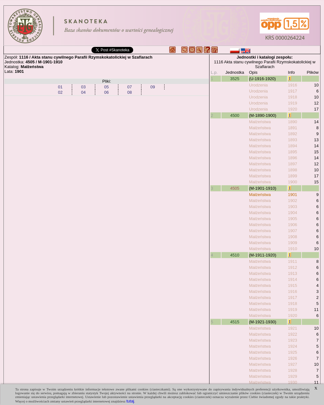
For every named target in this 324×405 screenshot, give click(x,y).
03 (83, 87)
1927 (292, 364)
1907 (292, 230)
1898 (292, 170)
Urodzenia (258, 85)
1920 (292, 109)
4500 (234, 115)
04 (83, 92)
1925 (292, 352)
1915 (292, 285)
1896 (292, 157)
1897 (292, 163)
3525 (234, 78)
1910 (292, 248)
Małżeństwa (260, 121)
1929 (292, 376)
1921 (292, 328)
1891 (292, 127)
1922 (292, 334)
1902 (292, 200)
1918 (292, 97)
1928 (292, 370)
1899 (292, 176)
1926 (292, 358)
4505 (234, 188)
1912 (292, 267)
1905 (292, 218)
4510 (234, 255)
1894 (292, 145)
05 (106, 87)
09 (152, 87)
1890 (292, 121)
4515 (234, 322)
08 (129, 92)
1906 (292, 224)
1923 (292, 340)
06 (106, 92)
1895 (292, 151)
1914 (292, 279)
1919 (292, 103)
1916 (292, 85)
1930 (292, 382)
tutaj (130, 401)
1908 (292, 236)
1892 (292, 133)
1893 (292, 139)
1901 (292, 194)
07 (129, 87)
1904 (292, 212)
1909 (292, 242)
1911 (292, 261)
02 (60, 92)
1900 (292, 182)
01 (60, 87)
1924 (292, 346)
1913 (292, 273)
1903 (292, 206)
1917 (292, 91)
